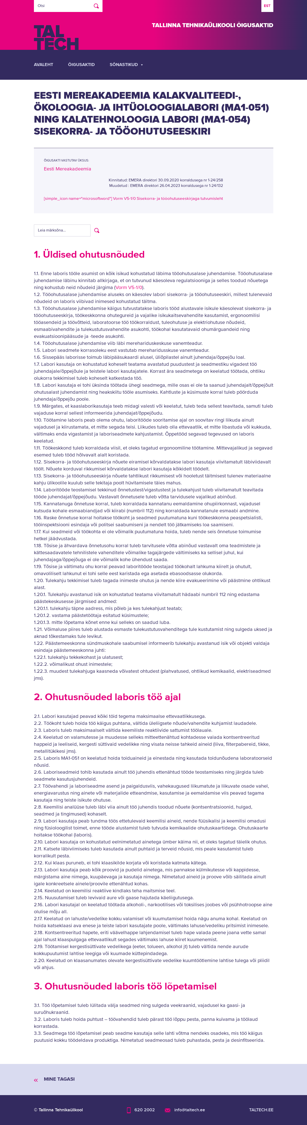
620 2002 (144, 1110)
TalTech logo (56, 37)
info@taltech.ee (189, 1110)
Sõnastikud (127, 64)
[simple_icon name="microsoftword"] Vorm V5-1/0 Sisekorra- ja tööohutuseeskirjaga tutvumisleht (133, 199)
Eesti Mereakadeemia (67, 169)
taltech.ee (261, 1110)
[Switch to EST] (267, 6)
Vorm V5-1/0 (128, 287)
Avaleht (43, 65)
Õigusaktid (81, 65)
